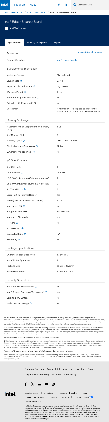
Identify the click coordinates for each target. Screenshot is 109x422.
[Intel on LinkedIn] (39, 384)
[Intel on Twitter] (32, 384)
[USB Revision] (21, 172)
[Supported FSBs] (25, 234)
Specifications (14, 42)
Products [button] (20, 5)
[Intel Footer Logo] (10, 393)
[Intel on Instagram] (53, 384)
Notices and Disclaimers (33, 412)
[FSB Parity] (19, 239)
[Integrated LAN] (24, 206)
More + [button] (34, 5)
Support (57, 42)
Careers (91, 369)
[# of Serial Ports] (24, 189)
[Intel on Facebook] (25, 384)
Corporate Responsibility (37, 374)
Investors (80, 369)
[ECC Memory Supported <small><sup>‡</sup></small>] (34, 152)
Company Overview (34, 369)
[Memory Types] (23, 140)
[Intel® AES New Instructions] (35, 286)
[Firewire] (16, 223)
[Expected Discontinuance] (34, 86)
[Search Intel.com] (93, 5)
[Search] (75, 5)
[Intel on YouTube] (46, 384)
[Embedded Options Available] (37, 97)
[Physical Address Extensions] (36, 146)
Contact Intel (53, 369)
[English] (65, 5)
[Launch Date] (21, 81)
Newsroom (67, 369)
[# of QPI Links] (22, 228)
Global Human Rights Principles (81, 414)
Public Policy (70, 374)
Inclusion (56, 374)
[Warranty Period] (25, 92)
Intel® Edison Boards (67, 60)
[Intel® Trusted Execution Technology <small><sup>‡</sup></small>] (46, 292)
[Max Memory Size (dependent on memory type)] (14, 129)
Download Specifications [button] (89, 52)
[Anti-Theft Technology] (30, 303)
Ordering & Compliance (37, 42)
